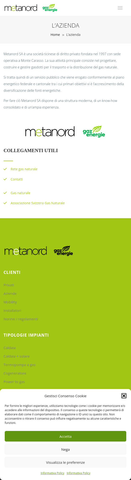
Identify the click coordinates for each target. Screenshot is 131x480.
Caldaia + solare (17, 356)
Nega (65, 449)
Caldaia (10, 347)
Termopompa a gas (19, 364)
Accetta (65, 436)
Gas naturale (20, 193)
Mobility (10, 302)
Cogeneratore (15, 373)
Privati (9, 285)
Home (55, 34)
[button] (124, 395)
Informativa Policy (52, 473)
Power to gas (14, 381)
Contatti (17, 179)
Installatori (12, 310)
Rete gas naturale (24, 169)
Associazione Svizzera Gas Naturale (38, 203)
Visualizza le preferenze (65, 462)
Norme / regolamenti (21, 319)
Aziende (10, 293)
